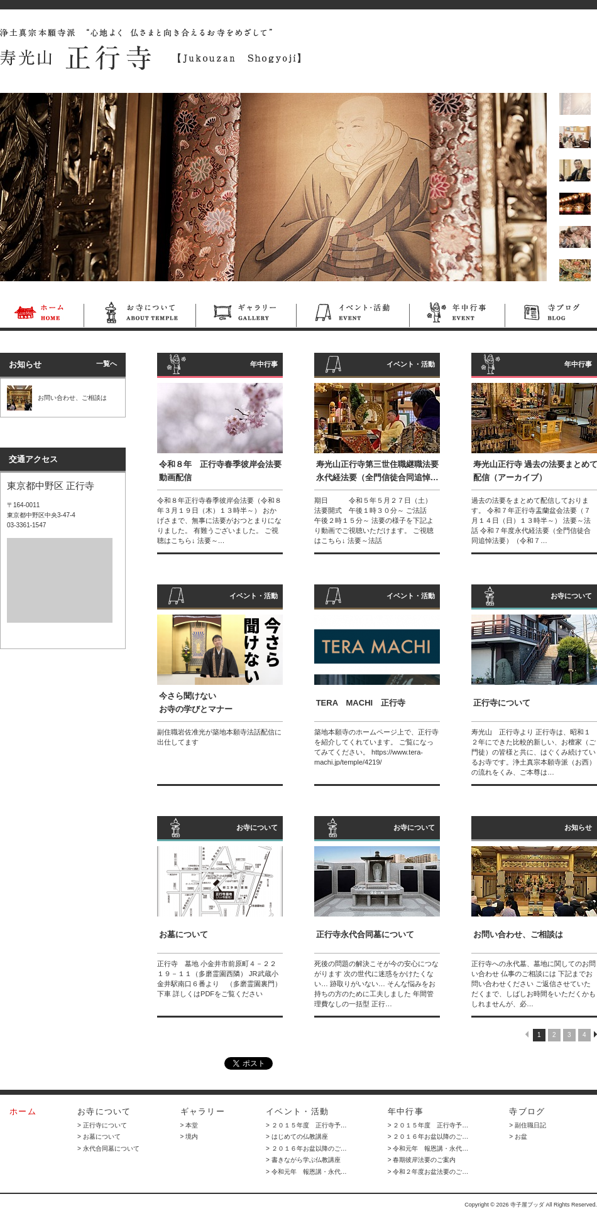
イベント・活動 (352, 314)
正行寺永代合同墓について (365, 934)
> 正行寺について (102, 1125)
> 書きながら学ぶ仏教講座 (303, 1159)
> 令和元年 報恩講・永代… (306, 1171)
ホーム (42, 314)
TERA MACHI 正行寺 (361, 702)
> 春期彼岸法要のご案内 (422, 1159)
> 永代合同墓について (108, 1148)
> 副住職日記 (527, 1125)
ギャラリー (245, 314)
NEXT (595, 1034)
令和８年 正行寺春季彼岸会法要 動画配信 (222, 471)
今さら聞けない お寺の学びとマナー (196, 702)
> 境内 (189, 1136)
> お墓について (99, 1136)
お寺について (139, 314)
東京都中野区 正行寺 (50, 485)
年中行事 (457, 314)
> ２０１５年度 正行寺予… (306, 1125)
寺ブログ (551, 314)
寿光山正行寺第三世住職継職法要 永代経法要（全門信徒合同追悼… (377, 471)
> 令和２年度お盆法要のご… (428, 1171)
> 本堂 (189, 1125)
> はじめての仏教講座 (297, 1136)
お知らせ (578, 827)
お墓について (183, 934)
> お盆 (518, 1136)
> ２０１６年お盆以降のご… (306, 1148)
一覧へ (106, 363)
